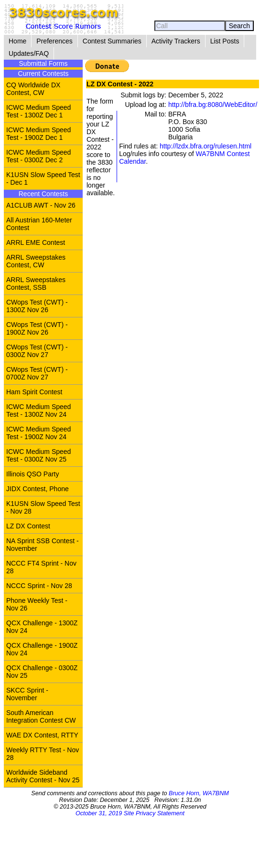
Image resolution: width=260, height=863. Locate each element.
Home (17, 41)
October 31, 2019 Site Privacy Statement (130, 813)
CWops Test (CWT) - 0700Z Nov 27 (37, 373)
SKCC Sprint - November (27, 694)
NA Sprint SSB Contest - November (42, 544)
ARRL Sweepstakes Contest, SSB (35, 283)
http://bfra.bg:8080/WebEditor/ (213, 104)
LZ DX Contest (28, 526)
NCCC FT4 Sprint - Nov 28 (41, 567)
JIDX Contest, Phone (37, 489)
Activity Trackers (176, 41)
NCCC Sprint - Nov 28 (39, 585)
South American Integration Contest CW (41, 716)
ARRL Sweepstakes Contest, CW (35, 261)
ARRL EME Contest (35, 242)
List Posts (224, 41)
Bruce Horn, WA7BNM (199, 793)
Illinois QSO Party (32, 474)
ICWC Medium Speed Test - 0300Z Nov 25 (38, 455)
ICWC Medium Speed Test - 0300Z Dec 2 (38, 156)
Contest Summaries (112, 41)
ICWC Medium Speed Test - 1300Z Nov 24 (38, 410)
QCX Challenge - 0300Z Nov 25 (41, 671)
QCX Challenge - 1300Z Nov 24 (41, 626)
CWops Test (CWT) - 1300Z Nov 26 (37, 306)
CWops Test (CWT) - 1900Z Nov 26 (37, 328)
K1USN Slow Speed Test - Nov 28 (43, 507)
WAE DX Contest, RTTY (42, 735)
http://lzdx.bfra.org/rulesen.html (205, 146)
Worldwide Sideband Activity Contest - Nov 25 (42, 776)
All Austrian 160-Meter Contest (39, 224)
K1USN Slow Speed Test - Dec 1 (43, 178)
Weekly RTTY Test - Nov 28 (42, 753)
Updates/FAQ (29, 53)
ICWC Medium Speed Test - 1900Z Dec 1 (38, 133)
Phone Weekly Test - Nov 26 (36, 604)
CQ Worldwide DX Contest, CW (33, 88)
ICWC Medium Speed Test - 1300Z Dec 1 (38, 111)
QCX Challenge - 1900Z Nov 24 (41, 649)
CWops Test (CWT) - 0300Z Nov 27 (37, 350)
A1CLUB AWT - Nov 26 (41, 205)
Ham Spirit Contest (34, 392)
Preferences (54, 41)
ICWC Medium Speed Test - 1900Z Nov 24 (38, 433)
